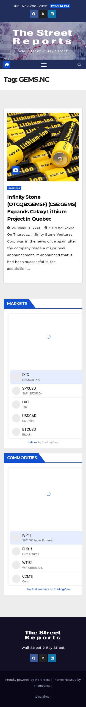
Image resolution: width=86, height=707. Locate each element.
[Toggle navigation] (44, 65)
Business (14, 188)
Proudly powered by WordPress (28, 679)
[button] (79, 65)
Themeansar (42, 685)
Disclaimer (43, 696)
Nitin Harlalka (59, 227)
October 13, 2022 (26, 227)
